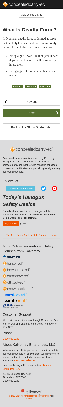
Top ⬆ (9, 235)
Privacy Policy (44, 396)
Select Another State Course (32, 235)
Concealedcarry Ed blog (20, 188)
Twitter (43, 188)
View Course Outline (31, 14)
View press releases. (25, 360)
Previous (31, 101)
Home (53, 235)
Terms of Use (31, 399)
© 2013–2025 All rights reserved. (23, 396)
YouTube (54, 188)
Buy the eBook (10, 224)
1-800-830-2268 (11, 338)
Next (31, 113)
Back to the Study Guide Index (31, 127)
